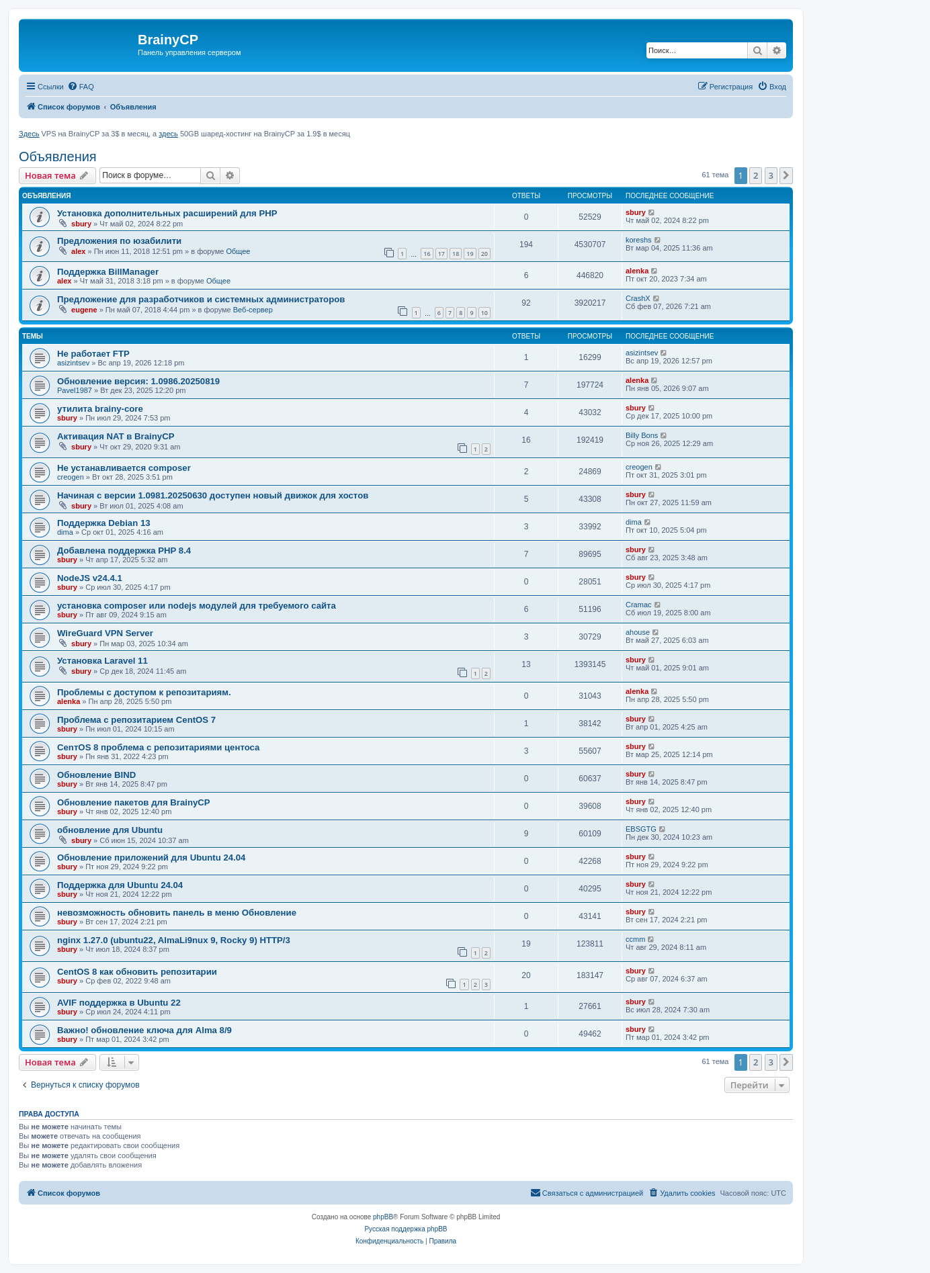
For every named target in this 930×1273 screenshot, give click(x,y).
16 (426, 253)
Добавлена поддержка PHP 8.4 (124, 550)
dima (65, 532)
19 (469, 253)
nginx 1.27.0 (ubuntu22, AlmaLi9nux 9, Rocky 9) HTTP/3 (173, 940)
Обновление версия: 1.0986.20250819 (138, 381)
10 (484, 312)
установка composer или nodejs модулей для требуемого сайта (196, 606)
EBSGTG (641, 829)
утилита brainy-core (100, 409)
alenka (637, 271)
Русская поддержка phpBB (405, 1229)
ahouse (638, 632)
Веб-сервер (253, 310)
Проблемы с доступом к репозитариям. (144, 692)
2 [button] (755, 175)
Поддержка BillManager (108, 272)
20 (484, 253)
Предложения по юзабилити (119, 241)
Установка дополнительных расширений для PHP (167, 213)
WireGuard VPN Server (105, 633)
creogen (70, 477)
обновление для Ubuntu (110, 830)
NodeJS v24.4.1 (89, 578)
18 (455, 253)
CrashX (638, 298)
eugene (84, 310)
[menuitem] (80, 87)
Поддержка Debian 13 (104, 523)
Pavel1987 (74, 390)
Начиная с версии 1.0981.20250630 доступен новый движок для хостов (212, 495)
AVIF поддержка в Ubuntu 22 (119, 1003)
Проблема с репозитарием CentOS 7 (136, 720)
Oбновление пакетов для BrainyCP (133, 802)
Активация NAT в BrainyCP (115, 436)
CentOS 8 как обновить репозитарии (137, 972)
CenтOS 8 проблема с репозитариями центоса (158, 747)
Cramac (639, 605)
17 (441, 253)
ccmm (635, 939)
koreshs (639, 240)
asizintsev (73, 363)
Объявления (58, 156)
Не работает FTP (93, 354)
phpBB (383, 1217)
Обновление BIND (96, 775)
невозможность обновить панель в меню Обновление (176, 913)
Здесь (29, 134)
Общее (238, 251)
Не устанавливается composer (124, 468)
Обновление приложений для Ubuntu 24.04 (151, 857)
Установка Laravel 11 (102, 661)
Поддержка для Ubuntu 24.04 (120, 885)
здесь (168, 134)
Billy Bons (642, 435)
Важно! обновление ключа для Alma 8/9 (144, 1030)
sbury (81, 224)
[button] (786, 175)
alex (78, 251)
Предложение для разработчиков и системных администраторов (201, 299)
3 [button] (771, 175)
